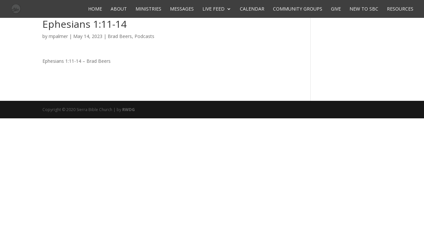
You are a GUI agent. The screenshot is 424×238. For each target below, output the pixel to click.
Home (95, 9)
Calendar (252, 9)
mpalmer (58, 36)
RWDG (128, 109)
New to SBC (363, 9)
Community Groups (297, 9)
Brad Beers (120, 36)
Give (336, 9)
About (119, 9)
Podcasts (144, 36)
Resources (400, 9)
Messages (182, 9)
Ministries (148, 9)
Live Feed (213, 9)
